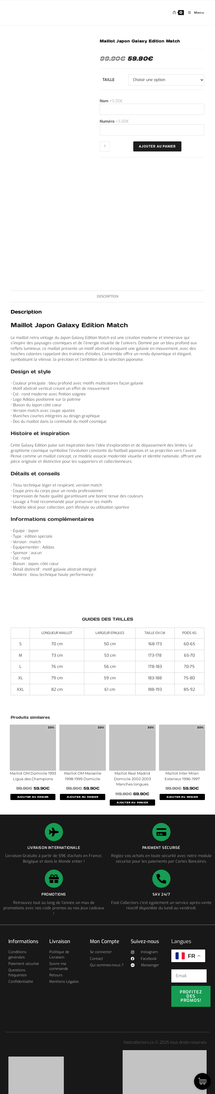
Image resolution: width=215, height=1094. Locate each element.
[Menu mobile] (194, 12)
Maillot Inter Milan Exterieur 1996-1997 (182, 776)
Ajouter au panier (157, 146)
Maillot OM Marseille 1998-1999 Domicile (82, 776)
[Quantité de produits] (105, 146)
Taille (108, 79)
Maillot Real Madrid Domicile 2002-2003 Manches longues (132, 778)
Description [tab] (107, 296)
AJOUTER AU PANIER (33, 797)
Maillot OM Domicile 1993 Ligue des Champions (33, 776)
